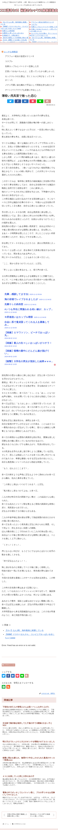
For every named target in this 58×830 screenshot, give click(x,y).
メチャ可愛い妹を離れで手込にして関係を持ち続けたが (29, 85)
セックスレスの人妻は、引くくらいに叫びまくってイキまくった (29, 78)
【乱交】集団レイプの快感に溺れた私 (15, 38)
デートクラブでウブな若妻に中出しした (23, 90)
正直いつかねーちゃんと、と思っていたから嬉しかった (29, 71)
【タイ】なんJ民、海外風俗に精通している (24, 630)
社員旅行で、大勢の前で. (11, 35)
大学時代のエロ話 (8, 665)
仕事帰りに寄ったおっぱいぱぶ (13, 33)
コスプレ (34, 24)
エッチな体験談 (11, 52)
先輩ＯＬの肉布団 (8, 31)
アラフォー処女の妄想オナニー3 (42, 22)
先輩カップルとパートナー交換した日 (44, 27)
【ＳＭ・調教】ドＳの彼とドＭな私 (14, 40)
